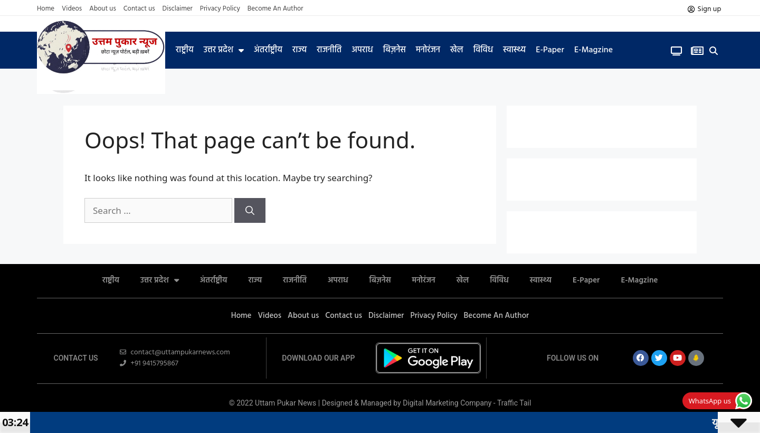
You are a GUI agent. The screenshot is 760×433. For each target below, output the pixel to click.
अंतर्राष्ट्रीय (268, 50)
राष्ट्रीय (185, 50)
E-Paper (550, 50)
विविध (483, 50)
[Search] (249, 210)
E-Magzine (593, 50)
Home (45, 9)
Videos (72, 9)
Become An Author (275, 9)
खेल (456, 50)
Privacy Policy (220, 9)
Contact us (139, 9)
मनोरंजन (428, 50)
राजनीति (329, 50)
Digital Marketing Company (448, 403)
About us (102, 9)
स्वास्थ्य (514, 50)
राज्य (299, 50)
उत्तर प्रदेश (224, 50)
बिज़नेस (394, 50)
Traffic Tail (514, 403)
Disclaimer (178, 9)
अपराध (362, 50)
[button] (714, 51)
